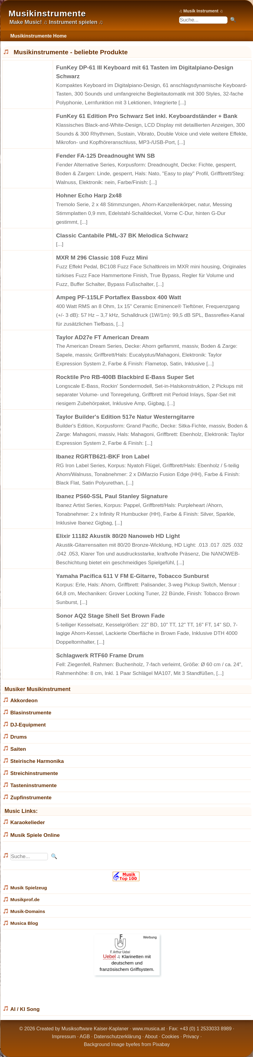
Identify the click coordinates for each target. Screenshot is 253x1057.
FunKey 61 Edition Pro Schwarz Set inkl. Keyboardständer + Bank (147, 116)
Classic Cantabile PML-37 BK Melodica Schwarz (122, 235)
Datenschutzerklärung (117, 1036)
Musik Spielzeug (28, 887)
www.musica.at (149, 1028)
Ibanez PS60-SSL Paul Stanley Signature (112, 496)
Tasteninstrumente (33, 785)
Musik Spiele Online (35, 835)
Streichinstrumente (34, 773)
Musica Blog (24, 923)
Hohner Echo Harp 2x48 (89, 195)
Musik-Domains (27, 911)
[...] (182, 102)
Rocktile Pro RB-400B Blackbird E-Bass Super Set (125, 377)
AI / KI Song (25, 1009)
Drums (18, 737)
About (151, 1036)
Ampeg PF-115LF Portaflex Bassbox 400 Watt (118, 297)
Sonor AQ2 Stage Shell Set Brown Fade (110, 615)
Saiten (18, 749)
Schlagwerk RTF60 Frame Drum (100, 655)
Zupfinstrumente (31, 797)
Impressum (64, 1036)
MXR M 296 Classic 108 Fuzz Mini (102, 257)
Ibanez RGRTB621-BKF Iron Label (102, 456)
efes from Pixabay (150, 1044)
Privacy (191, 1036)
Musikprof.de (25, 899)
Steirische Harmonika (37, 761)
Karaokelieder (27, 822)
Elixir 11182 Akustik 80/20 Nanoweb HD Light (118, 536)
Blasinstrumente (30, 713)
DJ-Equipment (28, 725)
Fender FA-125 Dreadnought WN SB (105, 156)
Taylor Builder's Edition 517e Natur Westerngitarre (125, 417)
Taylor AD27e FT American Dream (102, 337)
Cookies (170, 1036)
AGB (85, 1036)
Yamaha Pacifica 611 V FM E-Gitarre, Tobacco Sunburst (132, 576)
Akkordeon (24, 700)
